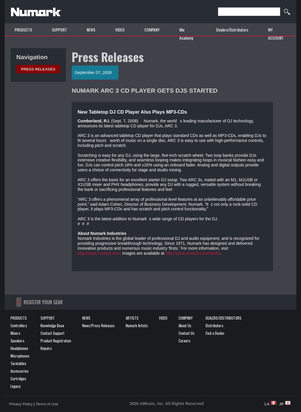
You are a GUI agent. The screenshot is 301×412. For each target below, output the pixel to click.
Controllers (18, 325)
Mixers (15, 333)
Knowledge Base (52, 325)
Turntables (18, 363)
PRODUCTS (23, 30)
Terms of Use (47, 404)
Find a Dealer (215, 333)
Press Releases (38, 69)
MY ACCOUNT (276, 34)
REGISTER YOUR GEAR (43, 302)
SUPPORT (59, 30)
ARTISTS (132, 318)
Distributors (214, 325)
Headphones (19, 348)
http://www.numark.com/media (192, 253)
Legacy (15, 386)
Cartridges (18, 378)
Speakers (17, 341)
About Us (184, 325)
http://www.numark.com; (99, 253)
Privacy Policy (21, 404)
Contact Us (186, 333)
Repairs (46, 348)
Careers (184, 341)
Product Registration (56, 341)
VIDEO (120, 30)
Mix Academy (186, 34)
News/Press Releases (98, 325)
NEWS (91, 30)
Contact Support (52, 333)
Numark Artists (137, 325)
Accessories (19, 371)
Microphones (19, 356)
